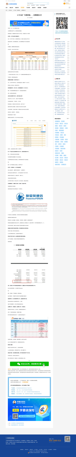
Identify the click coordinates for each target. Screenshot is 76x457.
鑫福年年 (56, 162)
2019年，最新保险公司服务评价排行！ (61, 50)
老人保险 (56, 157)
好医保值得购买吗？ (58, 65)
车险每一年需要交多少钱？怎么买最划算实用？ (63, 46)
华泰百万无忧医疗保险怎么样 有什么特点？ (62, 74)
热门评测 (40, 449)
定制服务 (45, 7)
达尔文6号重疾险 (42, 5)
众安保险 (62, 139)
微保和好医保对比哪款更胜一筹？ (60, 62)
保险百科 (33, 7)
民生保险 (62, 121)
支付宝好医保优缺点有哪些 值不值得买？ (61, 53)
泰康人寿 (56, 150)
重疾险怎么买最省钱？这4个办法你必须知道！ (62, 81)
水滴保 (66, 128)
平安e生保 (57, 134)
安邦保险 (65, 141)
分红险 (61, 150)
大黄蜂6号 (37, 5)
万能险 (62, 153)
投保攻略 (22, 7)
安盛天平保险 (63, 148)
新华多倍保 (57, 141)
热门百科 (45, 449)
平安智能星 (57, 132)
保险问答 (17, 7)
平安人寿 (62, 132)
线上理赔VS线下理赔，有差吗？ (60, 55)
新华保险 (56, 159)
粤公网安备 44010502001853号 (34, 452)
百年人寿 (65, 123)
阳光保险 (56, 128)
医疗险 (66, 139)
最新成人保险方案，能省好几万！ (60, 83)
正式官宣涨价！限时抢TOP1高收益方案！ (62, 91)
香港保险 (61, 162)
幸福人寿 (65, 159)
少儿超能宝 (62, 146)
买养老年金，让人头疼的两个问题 (60, 100)
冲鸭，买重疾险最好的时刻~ (59, 114)
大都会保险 (57, 139)
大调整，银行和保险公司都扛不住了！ (61, 93)
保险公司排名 (57, 164)
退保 (65, 134)
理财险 (61, 155)
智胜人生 (61, 123)
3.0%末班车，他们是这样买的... (60, 90)
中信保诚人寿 (63, 164)
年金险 (56, 130)
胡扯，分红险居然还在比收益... (60, 112)
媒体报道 (21, 449)
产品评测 (28, 7)
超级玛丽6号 (33, 5)
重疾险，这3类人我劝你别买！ (60, 97)
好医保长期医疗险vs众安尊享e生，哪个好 (62, 60)
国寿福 (56, 125)
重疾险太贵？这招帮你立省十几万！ (61, 109)
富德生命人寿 (57, 153)
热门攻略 (36, 449)
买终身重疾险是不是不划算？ (59, 57)
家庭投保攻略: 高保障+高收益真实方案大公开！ (63, 102)
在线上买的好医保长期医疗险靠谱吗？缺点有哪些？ (63, 64)
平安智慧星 (57, 148)
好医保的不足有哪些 (58, 69)
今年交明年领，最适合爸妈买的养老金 (17, 423)
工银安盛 (56, 146)
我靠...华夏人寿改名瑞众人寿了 (60, 48)
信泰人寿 (61, 159)
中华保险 (56, 155)
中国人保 (65, 157)
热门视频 (50, 449)
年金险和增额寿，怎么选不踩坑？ (60, 88)
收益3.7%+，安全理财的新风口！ (60, 86)
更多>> (68, 118)
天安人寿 (61, 157)
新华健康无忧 (57, 121)
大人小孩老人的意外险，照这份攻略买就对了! (62, 98)
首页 (6, 7)
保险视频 (39, 7)
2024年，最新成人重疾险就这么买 (60, 105)
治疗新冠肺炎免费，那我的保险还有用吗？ (62, 43)
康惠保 (65, 155)
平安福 (62, 141)
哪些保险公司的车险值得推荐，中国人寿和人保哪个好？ (64, 67)
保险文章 (11, 7)
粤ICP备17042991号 (44, 452)
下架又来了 (56, 58)
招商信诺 (56, 137)
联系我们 (54, 449)
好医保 (61, 134)
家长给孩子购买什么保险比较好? (60, 72)
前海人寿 (60, 125)
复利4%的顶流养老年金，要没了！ (60, 95)
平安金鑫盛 (62, 137)
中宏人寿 (56, 123)
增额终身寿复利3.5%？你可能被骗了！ (61, 41)
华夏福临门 (62, 128)
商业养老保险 (61, 130)
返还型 (65, 125)
